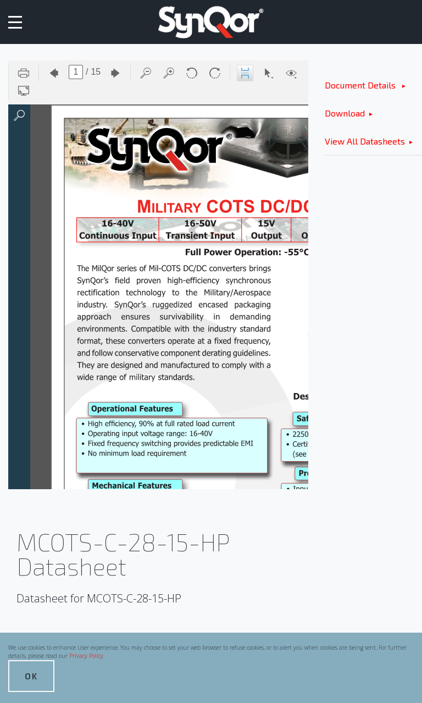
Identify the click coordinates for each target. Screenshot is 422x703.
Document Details (361, 85)
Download (345, 113)
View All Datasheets (365, 141)
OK (31, 676)
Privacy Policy (86, 656)
